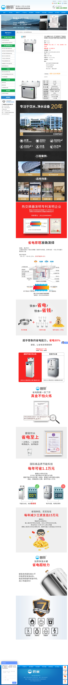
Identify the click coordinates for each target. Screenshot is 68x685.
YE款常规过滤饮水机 (5, 40)
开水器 (8, 69)
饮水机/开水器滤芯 (5, 93)
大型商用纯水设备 (5, 87)
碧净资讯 (51, 12)
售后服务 (38, 12)
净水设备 (8, 79)
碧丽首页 (54, 1)
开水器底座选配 (4, 76)
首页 (4, 12)
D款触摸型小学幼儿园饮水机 (7, 63)
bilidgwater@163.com (37, 680)
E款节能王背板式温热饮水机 (7, 48)
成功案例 (31, 12)
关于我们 (57, 12)
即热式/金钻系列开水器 (6, 71)
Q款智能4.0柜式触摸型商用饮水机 (8, 50)
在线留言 (59, 1)
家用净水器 (4, 85)
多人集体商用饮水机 (8, 45)
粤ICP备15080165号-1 (36, 675)
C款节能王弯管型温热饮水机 (7, 53)
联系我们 (65, 1)
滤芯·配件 (8, 90)
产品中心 (25, 12)
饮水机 (10, 12)
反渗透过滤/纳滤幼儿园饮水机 (7, 42)
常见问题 (44, 12)
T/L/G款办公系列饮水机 (6, 58)
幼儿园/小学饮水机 (8, 37)
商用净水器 (4, 82)
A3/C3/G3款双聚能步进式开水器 (7, 74)
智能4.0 (18, 12)
